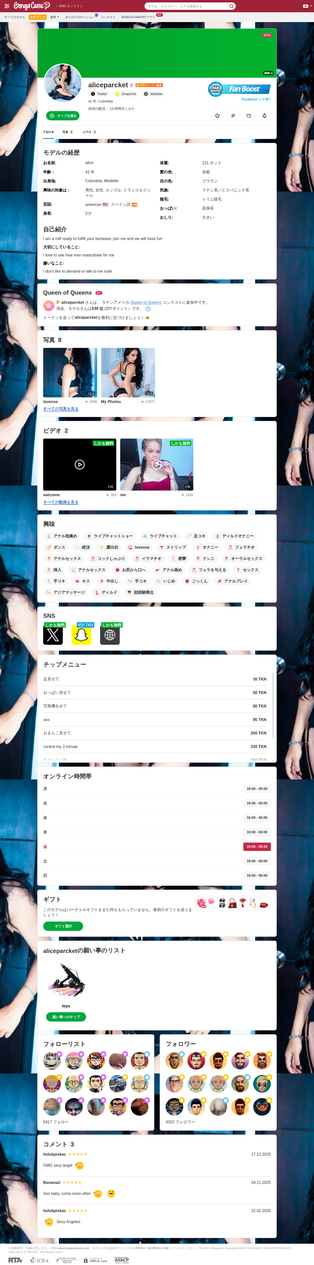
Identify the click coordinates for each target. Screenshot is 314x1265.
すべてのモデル (14, 17)
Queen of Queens (146, 302)
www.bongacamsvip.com (73, 1248)
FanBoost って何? (256, 99)
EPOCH (140, 1248)
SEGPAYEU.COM (157, 1248)
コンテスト (108, 17)
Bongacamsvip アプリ (139, 16)
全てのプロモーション (81, 16)
